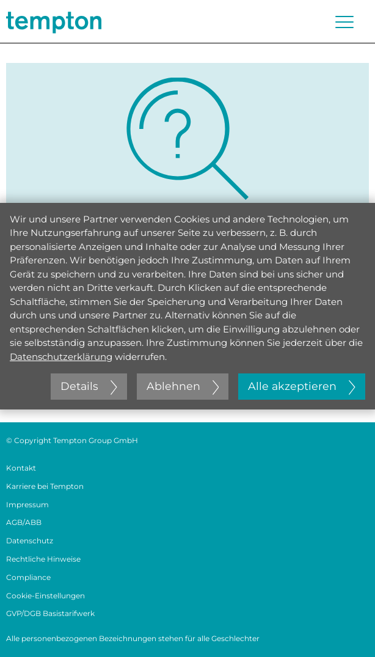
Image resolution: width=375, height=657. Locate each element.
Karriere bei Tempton (45, 486)
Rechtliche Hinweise (43, 558)
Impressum (27, 504)
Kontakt (21, 467)
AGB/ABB (24, 522)
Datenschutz (29, 540)
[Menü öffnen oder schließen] (344, 22)
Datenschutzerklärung (61, 356)
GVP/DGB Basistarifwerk (50, 613)
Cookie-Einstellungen (45, 595)
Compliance (28, 577)
